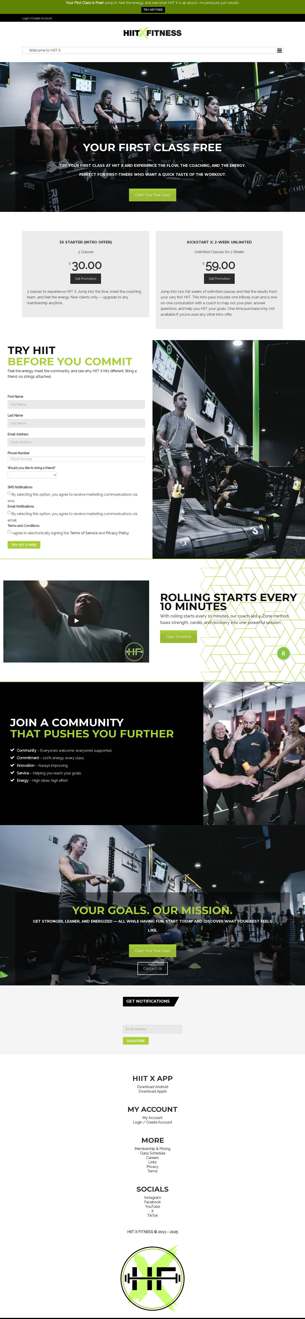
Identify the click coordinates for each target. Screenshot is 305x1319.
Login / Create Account (152, 1122)
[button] (283, 653)
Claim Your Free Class (152, 195)
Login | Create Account (37, 18)
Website (152, 1238)
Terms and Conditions (23, 526)
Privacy (152, 1167)
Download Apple (153, 1091)
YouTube (152, 1206)
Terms (152, 1171)
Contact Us (152, 968)
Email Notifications (21, 506)
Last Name (15, 415)
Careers (152, 1158)
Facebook (152, 1202)
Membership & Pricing (152, 1149)
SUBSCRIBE (136, 1041)
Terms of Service (84, 533)
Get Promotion (85, 278)
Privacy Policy (117, 533)
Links (152, 1162)
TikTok (152, 1215)
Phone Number (19, 453)
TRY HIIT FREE (153, 9)
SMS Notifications (20, 487)
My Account (152, 1118)
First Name (15, 396)
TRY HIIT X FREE (24, 545)
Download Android (152, 1087)
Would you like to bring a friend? (31, 468)
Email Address (18, 434)
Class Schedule (178, 637)
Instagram (152, 1197)
